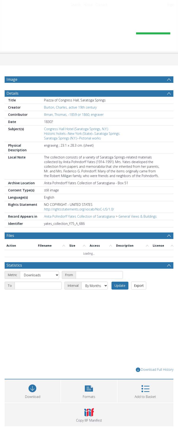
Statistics (14, 265)
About (88, 4)
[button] (89, 390)
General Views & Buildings (137, 216)
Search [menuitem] (76, 4)
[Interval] (94, 286)
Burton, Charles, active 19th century (70, 107)
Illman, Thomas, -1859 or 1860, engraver (74, 114)
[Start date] (99, 275)
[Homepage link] (89, 29)
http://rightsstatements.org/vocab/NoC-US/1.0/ (79, 209)
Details (12, 93)
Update (119, 285)
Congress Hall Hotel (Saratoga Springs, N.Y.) (76, 129)
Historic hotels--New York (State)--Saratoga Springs (82, 133)
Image (11, 79)
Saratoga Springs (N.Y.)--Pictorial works (72, 138)
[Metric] (39, 275)
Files (10, 235)
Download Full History (154, 369)
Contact (101, 4)
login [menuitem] (171, 4)
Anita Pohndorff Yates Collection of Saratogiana (79, 216)
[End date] (38, 286)
